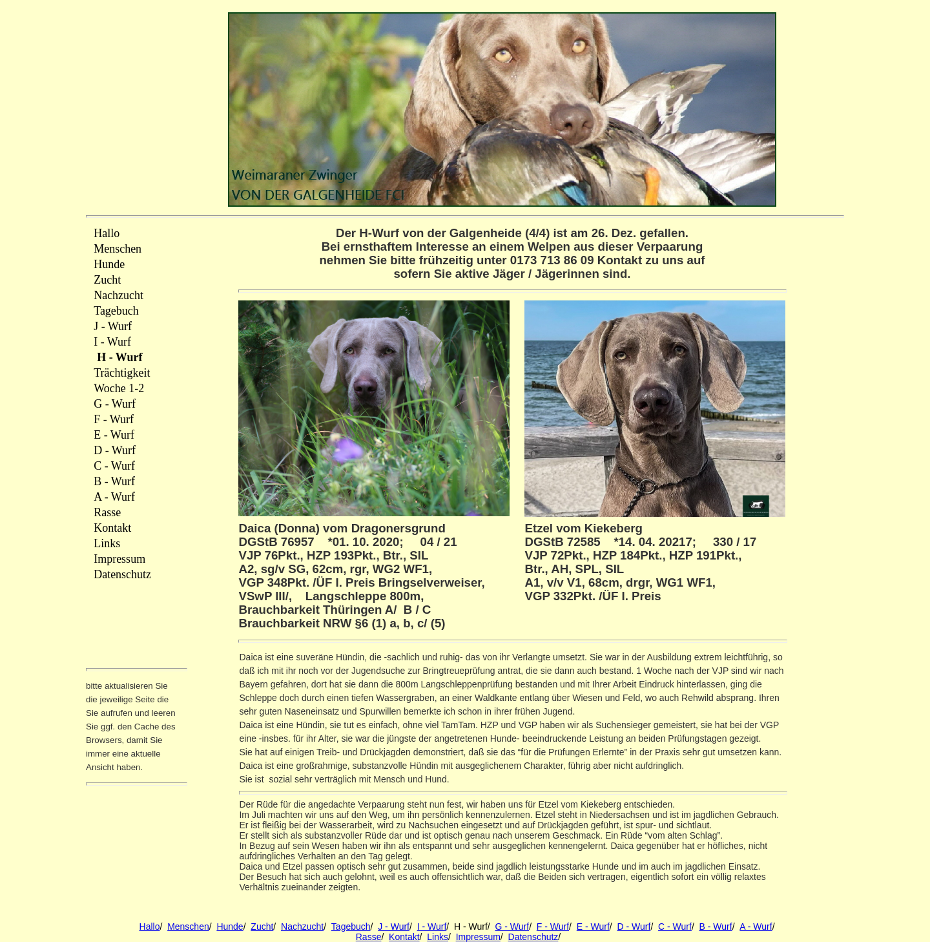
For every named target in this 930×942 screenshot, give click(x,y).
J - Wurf (393, 926)
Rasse (369, 937)
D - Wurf (634, 926)
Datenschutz (533, 937)
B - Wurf (715, 926)
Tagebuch (351, 926)
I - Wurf (432, 926)
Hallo (150, 926)
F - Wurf (553, 926)
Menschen (188, 926)
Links (437, 937)
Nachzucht (302, 926)
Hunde (229, 926)
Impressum (478, 937)
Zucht (262, 926)
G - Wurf (512, 926)
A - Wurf (755, 926)
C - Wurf (675, 926)
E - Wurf (593, 926)
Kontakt (404, 937)
